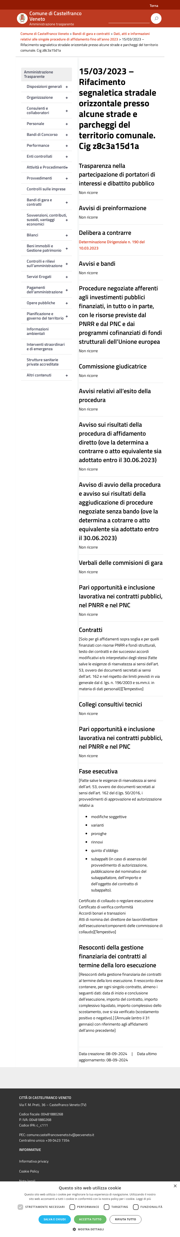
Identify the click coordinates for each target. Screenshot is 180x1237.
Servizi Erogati (49, 276)
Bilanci (49, 235)
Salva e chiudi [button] (55, 1219)
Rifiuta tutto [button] (125, 1219)
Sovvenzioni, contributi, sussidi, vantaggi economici (49, 219)
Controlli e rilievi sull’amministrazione (49, 263)
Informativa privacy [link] (34, 1161)
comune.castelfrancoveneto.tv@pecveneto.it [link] (60, 1134)
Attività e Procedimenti (49, 167)
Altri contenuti (49, 375)
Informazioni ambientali (38, 331)
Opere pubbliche (49, 303)
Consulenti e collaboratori (49, 110)
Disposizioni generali (49, 86)
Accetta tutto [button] (90, 1219)
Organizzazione (49, 97)
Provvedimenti (49, 178)
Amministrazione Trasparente (38, 74)
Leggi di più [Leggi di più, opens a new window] (143, 1199)
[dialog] (90, 1209)
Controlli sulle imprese (46, 189)
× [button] (175, 1186)
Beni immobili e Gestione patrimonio (49, 248)
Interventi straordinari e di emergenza (46, 346)
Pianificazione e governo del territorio (49, 316)
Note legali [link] (27, 1181)
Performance (49, 145)
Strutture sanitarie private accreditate (43, 362)
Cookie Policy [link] (29, 1171)
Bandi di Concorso (49, 134)
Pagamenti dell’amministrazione (49, 289)
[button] (90, 1229)
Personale (49, 123)
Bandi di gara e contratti (49, 202)
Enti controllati (49, 156)
